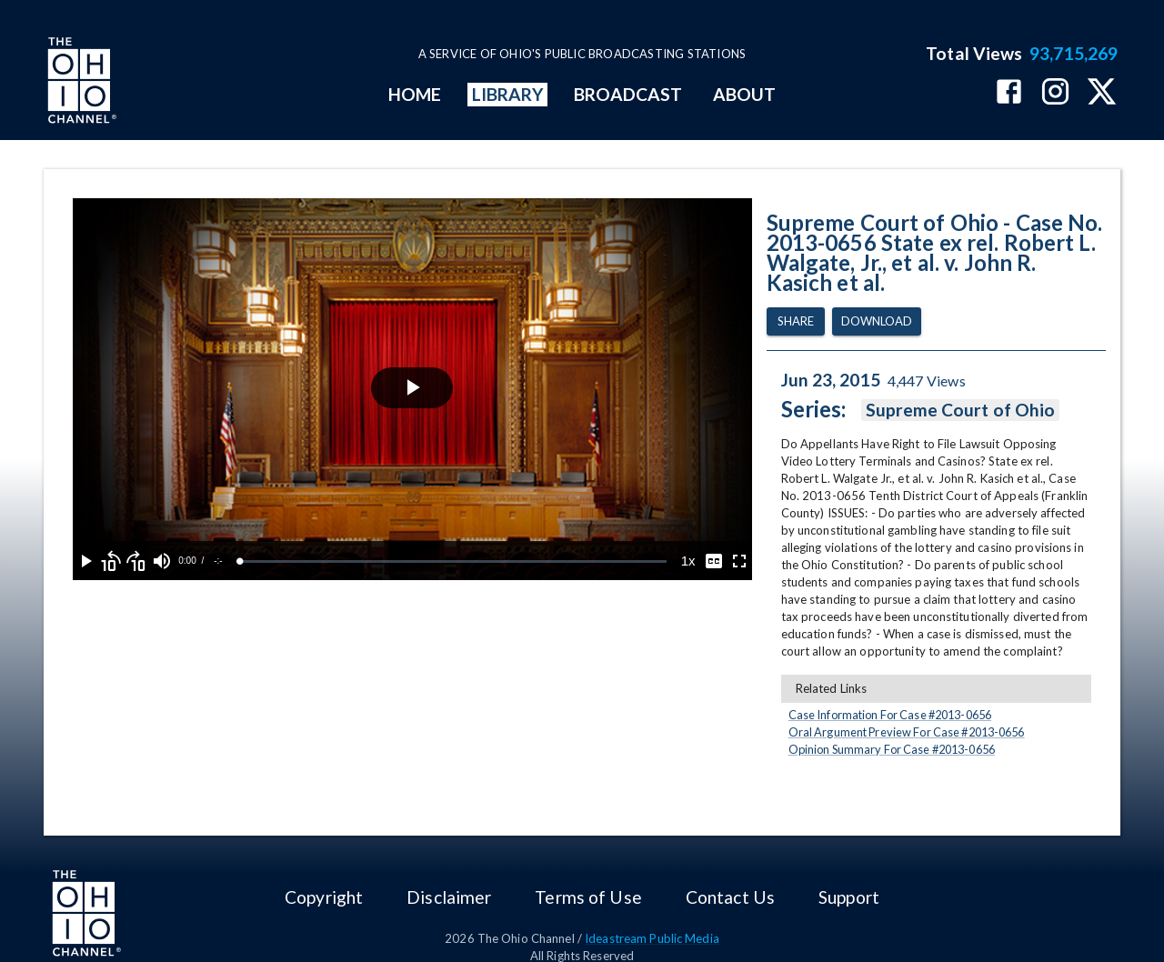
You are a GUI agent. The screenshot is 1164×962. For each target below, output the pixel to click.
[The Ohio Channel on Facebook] (1009, 93)
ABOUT (744, 94)
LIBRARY (508, 94)
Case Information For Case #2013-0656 (889, 714)
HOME (414, 94)
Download (876, 321)
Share (796, 321)
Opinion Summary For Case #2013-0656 (891, 749)
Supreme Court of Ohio (960, 410)
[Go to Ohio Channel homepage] (80, 83)
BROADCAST (628, 94)
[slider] (453, 561)
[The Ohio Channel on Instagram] (1055, 93)
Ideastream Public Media (652, 938)
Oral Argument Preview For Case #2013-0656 (906, 732)
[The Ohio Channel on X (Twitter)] (1102, 93)
